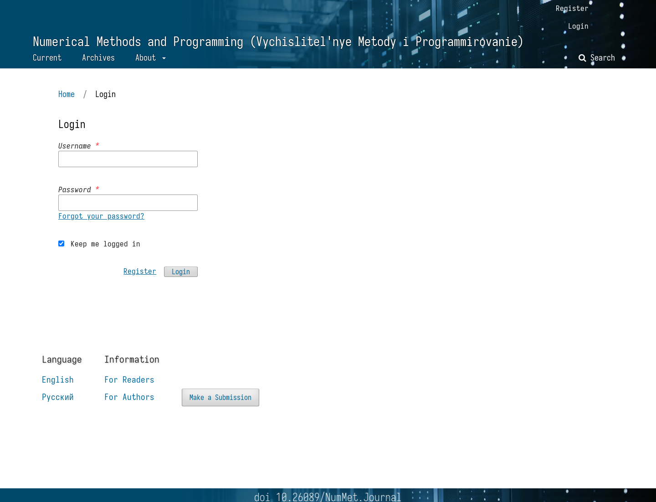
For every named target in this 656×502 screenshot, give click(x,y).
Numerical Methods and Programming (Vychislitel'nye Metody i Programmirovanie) (278, 42)
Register (572, 8)
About (147, 57)
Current (47, 57)
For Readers (129, 379)
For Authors (129, 396)
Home (66, 94)
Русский (58, 396)
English (58, 379)
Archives (98, 57)
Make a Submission (220, 397)
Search (597, 57)
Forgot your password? (101, 216)
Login (578, 26)
